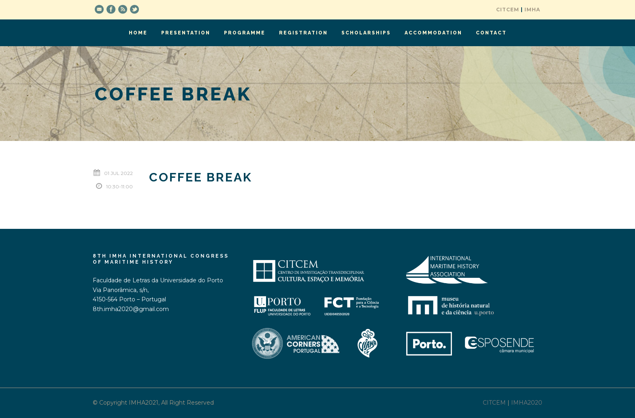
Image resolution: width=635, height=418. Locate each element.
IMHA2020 (526, 402)
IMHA (532, 9)
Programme (244, 33)
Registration (303, 33)
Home (138, 33)
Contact (491, 33)
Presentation (185, 33)
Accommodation (433, 33)
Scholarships (366, 33)
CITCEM (507, 9)
